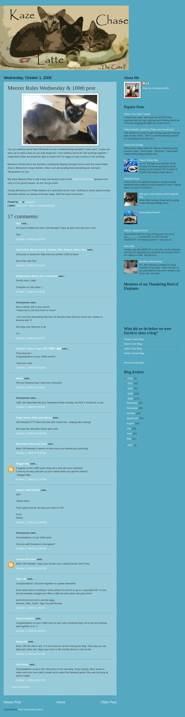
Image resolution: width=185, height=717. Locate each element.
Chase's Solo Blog (133, 339)
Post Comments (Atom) (30, 709)
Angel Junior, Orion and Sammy (34, 417)
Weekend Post (131, 178)
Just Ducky (22, 664)
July (129, 428)
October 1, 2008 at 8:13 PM (30, 654)
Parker (19, 378)
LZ (147, 83)
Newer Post (12, 702)
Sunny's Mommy (25, 618)
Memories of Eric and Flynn (31, 443)
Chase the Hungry (133, 144)
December (132, 403)
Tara (18, 223)
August (131, 423)
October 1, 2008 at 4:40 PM (30, 630)
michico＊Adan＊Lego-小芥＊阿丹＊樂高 (38, 348)
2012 (131, 378)
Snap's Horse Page (134, 353)
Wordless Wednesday (150, 261)
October (131, 413)
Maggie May (22, 463)
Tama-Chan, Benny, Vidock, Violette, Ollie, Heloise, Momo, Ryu (51, 249)
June (130, 433)
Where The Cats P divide (137, 114)
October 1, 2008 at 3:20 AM (30, 338)
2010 (131, 388)
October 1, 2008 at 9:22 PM (30, 680)
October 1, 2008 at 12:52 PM (31, 568)
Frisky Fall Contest (83, 179)
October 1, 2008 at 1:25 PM (30, 607)
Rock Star (129, 246)
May (129, 438)
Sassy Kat (21, 641)
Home (60, 702)
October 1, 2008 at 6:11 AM (30, 387)
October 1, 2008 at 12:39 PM (31, 522)
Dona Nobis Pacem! (149, 212)
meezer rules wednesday (41, 205)
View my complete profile (155, 88)
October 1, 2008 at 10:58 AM (31, 453)
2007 (131, 445)
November (132, 408)
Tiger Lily (21, 578)
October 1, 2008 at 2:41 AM (30, 265)
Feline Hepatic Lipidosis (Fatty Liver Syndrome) (149, 129)
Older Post (109, 702)
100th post (21, 205)
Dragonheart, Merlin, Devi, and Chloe (37, 276)
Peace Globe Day (148, 160)
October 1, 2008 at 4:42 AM (30, 367)
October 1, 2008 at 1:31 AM (30, 239)
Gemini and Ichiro (26, 559)
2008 (131, 398)
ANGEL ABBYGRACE (28, 490)
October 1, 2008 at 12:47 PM (31, 548)
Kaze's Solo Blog (133, 343)
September (133, 418)
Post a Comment (21, 687)
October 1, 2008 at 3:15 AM (30, 291)
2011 (131, 383)
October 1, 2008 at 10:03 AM (31, 433)
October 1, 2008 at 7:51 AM (30, 407)
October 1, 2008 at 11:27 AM (31, 479)
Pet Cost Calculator (134, 362)
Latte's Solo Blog (133, 348)
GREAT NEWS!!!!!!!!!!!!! (136, 230)
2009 (131, 393)
